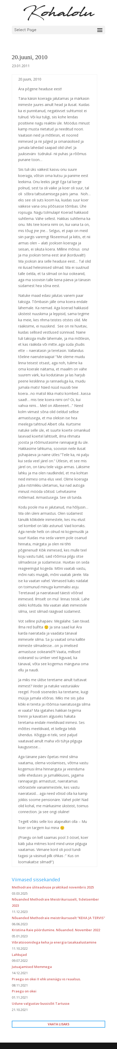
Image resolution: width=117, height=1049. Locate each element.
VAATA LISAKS (58, 1024)
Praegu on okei (24, 991)
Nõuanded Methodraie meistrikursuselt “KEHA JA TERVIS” (58, 917)
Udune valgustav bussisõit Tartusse (41, 1003)
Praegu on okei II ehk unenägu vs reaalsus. (46, 979)
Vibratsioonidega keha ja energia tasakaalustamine (54, 942)
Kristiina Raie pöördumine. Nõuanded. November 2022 (56, 930)
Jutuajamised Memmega (32, 966)
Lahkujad (19, 954)
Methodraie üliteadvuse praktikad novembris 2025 (53, 887)
